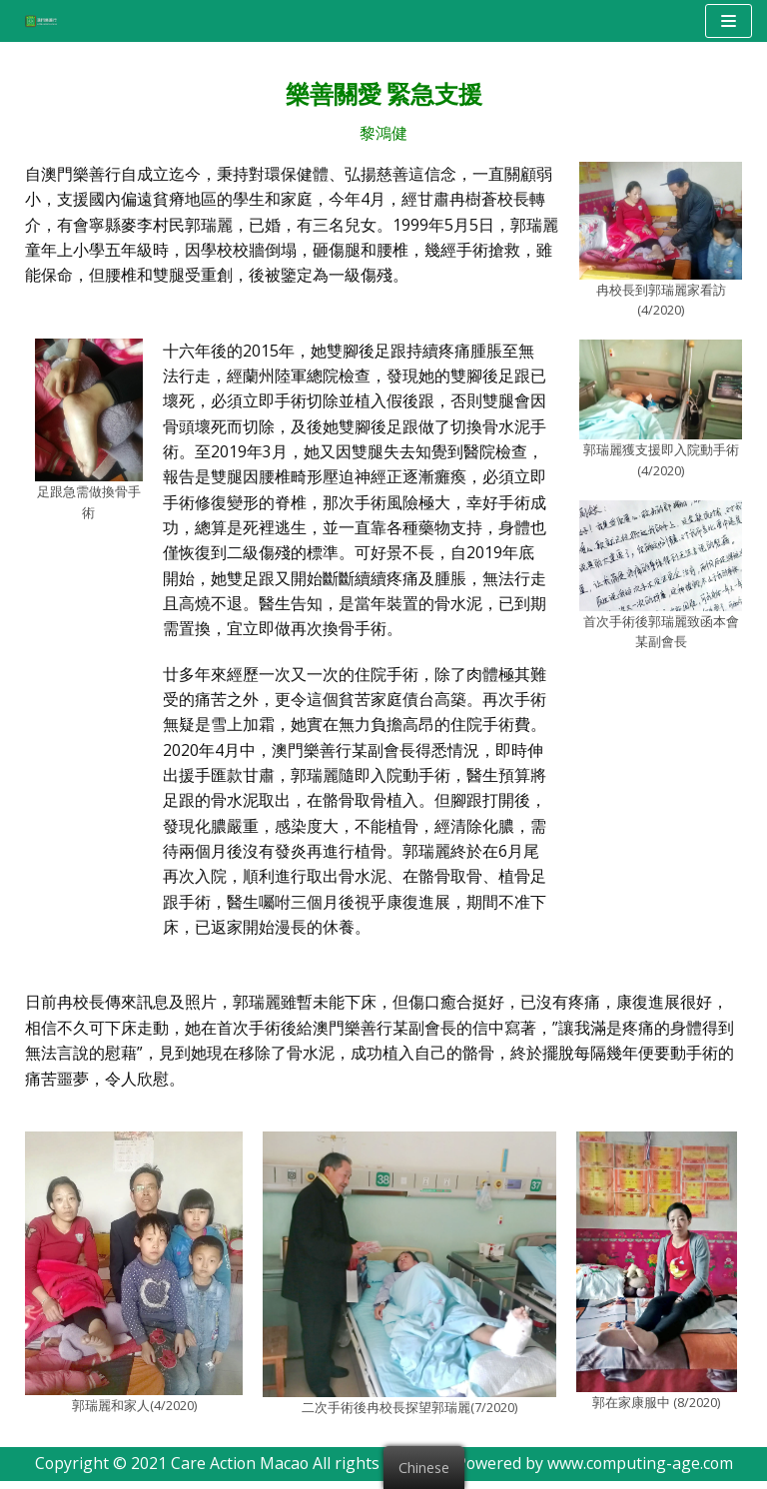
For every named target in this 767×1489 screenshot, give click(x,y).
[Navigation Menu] (728, 21)
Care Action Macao (239, 1472)
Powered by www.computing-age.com (596, 1472)
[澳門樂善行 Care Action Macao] (36, 20)
